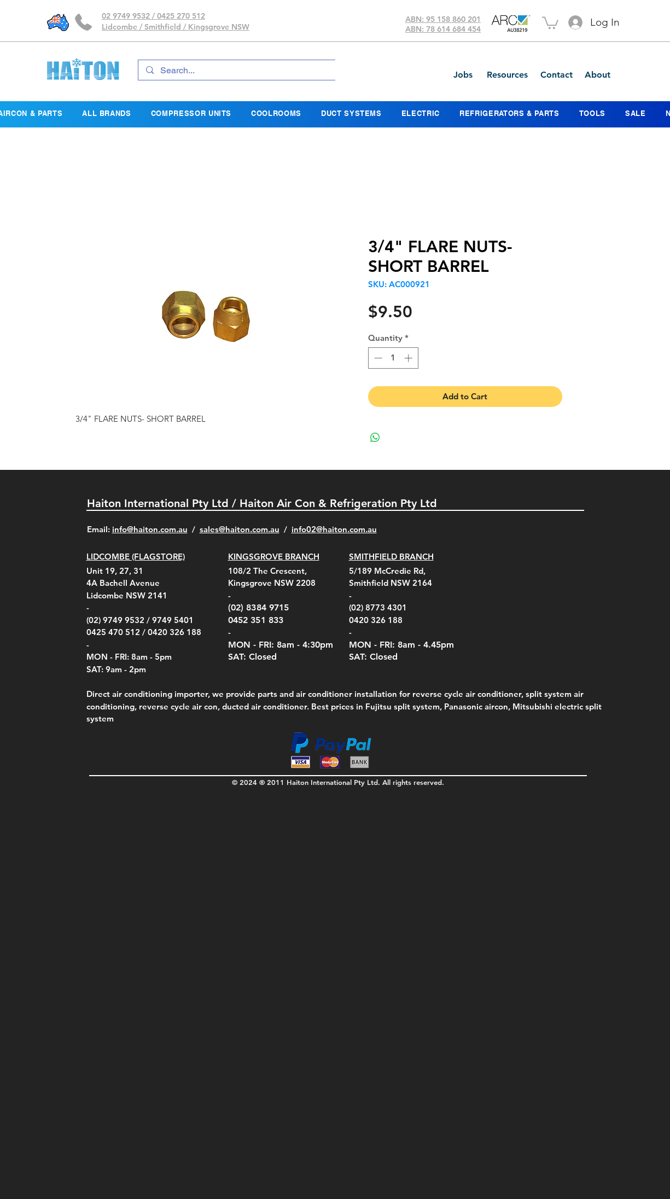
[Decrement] (377, 358)
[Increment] (409, 358)
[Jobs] (462, 75)
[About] (597, 75)
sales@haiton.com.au (239, 529)
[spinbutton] (393, 358)
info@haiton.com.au (150, 529)
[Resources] (507, 75)
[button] (550, 22)
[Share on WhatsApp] (375, 437)
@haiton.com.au (346, 529)
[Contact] (556, 75)
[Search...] (255, 70)
